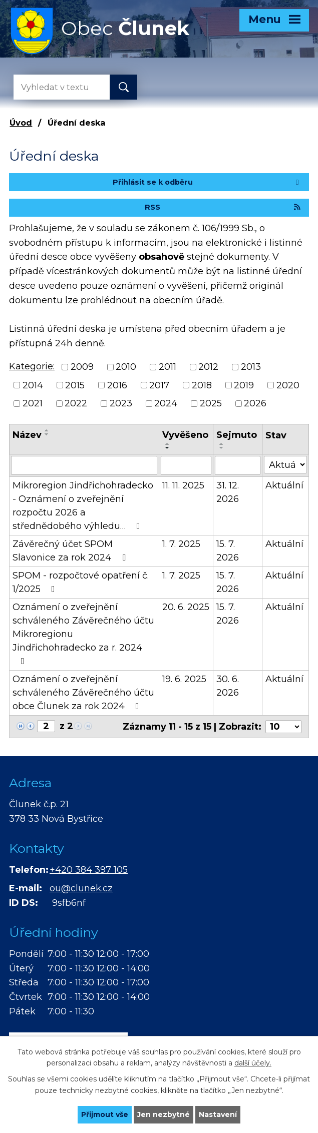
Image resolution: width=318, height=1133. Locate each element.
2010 (126, 366)
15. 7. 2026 (227, 550)
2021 (33, 403)
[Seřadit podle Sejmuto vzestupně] (221, 444)
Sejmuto (236, 434)
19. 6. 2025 (184, 679)
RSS (223, 207)
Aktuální (284, 485)
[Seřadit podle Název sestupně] (47, 434)
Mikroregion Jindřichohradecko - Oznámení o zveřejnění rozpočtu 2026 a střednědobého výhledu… (83, 505)
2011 (167, 366)
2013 (251, 366)
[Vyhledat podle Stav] (285, 464)
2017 (159, 384)
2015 (75, 384)
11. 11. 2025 (183, 485)
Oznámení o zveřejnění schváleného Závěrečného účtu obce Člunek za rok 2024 (83, 693)
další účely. (252, 1063)
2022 (76, 403)
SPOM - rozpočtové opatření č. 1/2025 (81, 582)
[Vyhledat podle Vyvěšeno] (186, 465)
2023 (121, 403)
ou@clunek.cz (81, 888)
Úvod (21, 123)
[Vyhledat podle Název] (84, 465)
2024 (165, 403)
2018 (202, 384)
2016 (117, 384)
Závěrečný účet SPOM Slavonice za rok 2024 (71, 550)
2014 (33, 384)
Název (27, 434)
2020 (287, 384)
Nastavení (218, 1114)
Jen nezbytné (163, 1114)
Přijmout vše (104, 1114)
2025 (211, 403)
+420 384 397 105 (89, 869)
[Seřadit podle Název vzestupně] (47, 430)
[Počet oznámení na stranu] (283, 726)
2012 (208, 366)
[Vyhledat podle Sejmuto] (237, 465)
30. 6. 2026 (227, 686)
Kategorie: (32, 366)
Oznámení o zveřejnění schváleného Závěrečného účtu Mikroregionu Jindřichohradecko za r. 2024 (83, 634)
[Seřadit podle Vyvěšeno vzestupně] (167, 444)
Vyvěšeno (185, 434)
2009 (82, 366)
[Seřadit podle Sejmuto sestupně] (221, 448)
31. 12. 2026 (227, 492)
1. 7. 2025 (181, 543)
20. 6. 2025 (185, 607)
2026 (255, 403)
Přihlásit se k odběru (207, 182)
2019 (244, 384)
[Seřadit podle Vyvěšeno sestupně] (167, 448)
